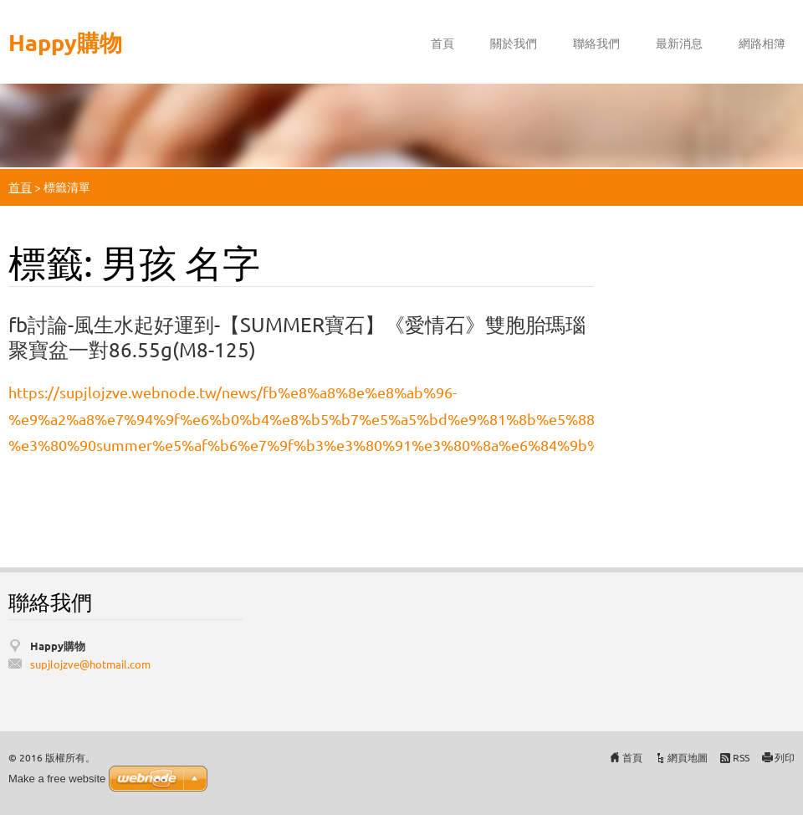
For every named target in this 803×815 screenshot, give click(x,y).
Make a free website (56, 778)
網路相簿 (762, 42)
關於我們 (513, 42)
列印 (785, 757)
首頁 (442, 42)
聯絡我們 (596, 42)
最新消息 (679, 42)
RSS (741, 757)
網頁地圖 (687, 757)
